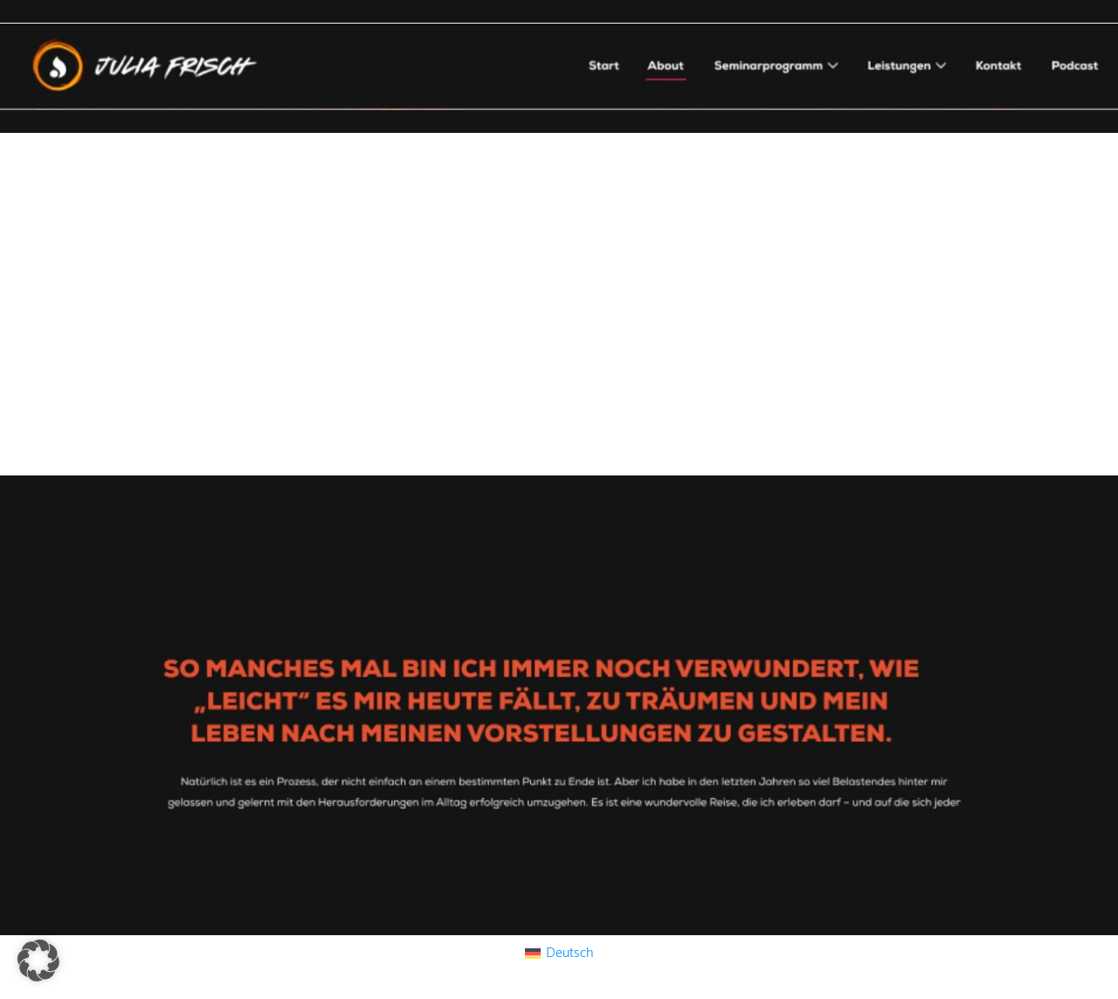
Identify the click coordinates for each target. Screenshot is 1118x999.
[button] (38, 960)
